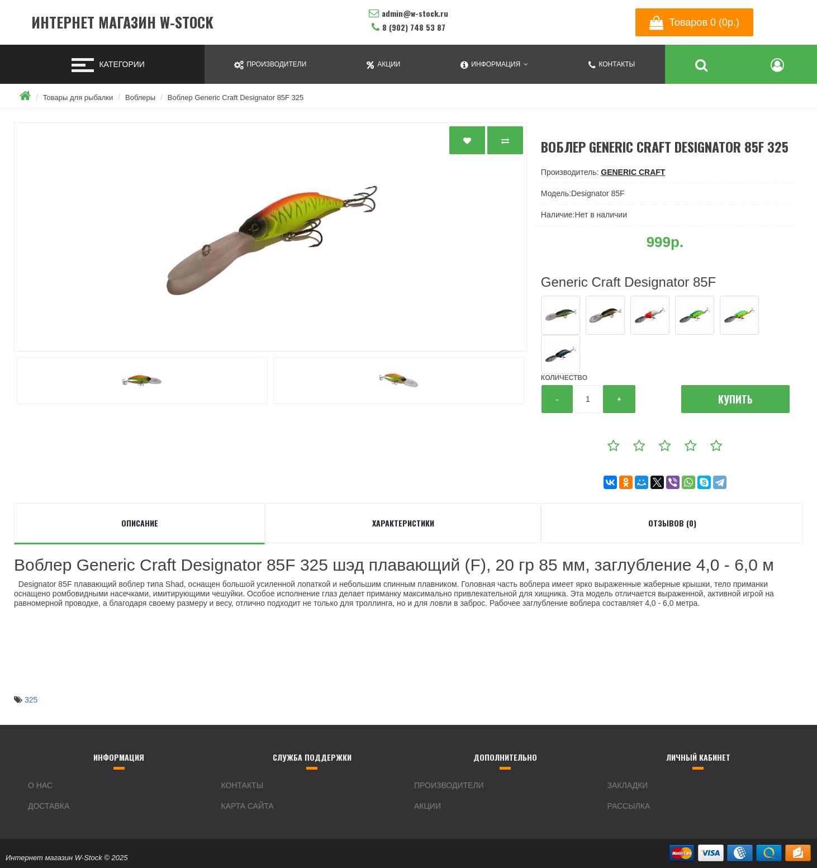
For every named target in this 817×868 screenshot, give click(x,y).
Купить (735, 399)
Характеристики (403, 523)
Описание (139, 523)
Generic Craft (633, 172)
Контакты (242, 785)
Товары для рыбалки (78, 97)
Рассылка (628, 805)
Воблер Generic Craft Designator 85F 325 (236, 97)
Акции (427, 805)
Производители (449, 785)
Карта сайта (247, 805)
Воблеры (140, 97)
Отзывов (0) (672, 523)
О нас (40, 785)
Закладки (627, 785)
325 (31, 699)
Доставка (48, 805)
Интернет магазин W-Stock (122, 23)
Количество (564, 378)
